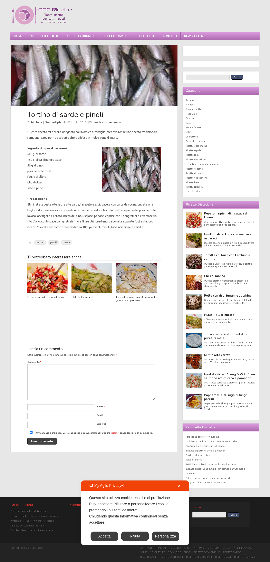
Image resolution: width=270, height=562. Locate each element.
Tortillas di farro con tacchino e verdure (227, 257)
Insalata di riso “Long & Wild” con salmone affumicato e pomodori (229, 376)
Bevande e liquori (195, 141)
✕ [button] (179, 486)
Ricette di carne (194, 169)
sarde (67, 242)
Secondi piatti (55, 122)
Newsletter (193, 36)
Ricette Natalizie (195, 187)
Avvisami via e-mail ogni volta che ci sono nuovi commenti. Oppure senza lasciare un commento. (90, 433)
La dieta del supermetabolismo (202, 164)
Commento (34, 362)
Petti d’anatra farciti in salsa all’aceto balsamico (211, 464)
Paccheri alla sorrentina (198, 455)
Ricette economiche (81, 36)
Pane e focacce (194, 127)
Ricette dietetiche (44, 36)
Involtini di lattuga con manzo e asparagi (228, 236)
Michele (36, 122)
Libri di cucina (193, 191)
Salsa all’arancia (194, 459)
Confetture (192, 136)
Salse (188, 132)
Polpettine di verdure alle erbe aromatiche (209, 478)
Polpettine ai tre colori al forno (202, 437)
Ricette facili (145, 36)
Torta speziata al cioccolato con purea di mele (227, 336)
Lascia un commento (107, 122)
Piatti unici (191, 114)
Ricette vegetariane (197, 178)
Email (101, 415)
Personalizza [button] (165, 536)
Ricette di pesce (194, 173)
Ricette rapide (115, 36)
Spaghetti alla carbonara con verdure (206, 482)
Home (18, 36)
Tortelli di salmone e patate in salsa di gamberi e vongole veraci (135, 299)
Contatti (170, 36)
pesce (40, 242)
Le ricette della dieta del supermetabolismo (34, 516)
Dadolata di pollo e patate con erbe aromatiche (211, 441)
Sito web (101, 424)
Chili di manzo (214, 276)
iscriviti (115, 433)
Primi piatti (191, 104)
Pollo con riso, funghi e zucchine (228, 296)
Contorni (190, 118)
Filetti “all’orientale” (82, 297)
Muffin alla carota (217, 355)
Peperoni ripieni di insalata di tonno (45, 297)
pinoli (53, 242)
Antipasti (190, 100)
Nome (101, 406)
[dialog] (135, 512)
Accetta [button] (104, 536)
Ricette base (192, 182)
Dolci (188, 123)
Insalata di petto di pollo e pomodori (205, 450)
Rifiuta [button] (135, 536)
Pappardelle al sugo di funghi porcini (226, 397)
